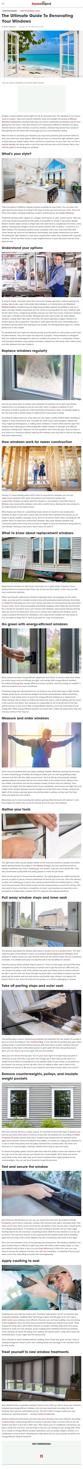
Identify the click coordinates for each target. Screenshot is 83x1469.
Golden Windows (66, 213)
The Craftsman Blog (34, 1042)
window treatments (46, 1414)
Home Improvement (9, 11)
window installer (8, 144)
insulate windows (11, 1317)
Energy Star (18, 683)
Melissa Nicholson (10, 27)
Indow (15, 417)
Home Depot (9, 1421)
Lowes (44, 774)
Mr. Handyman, (10, 1322)
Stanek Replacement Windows (60, 953)
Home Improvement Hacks (30, 11)
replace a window (58, 407)
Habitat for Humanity (13, 603)
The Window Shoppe (42, 865)
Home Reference (45, 1248)
